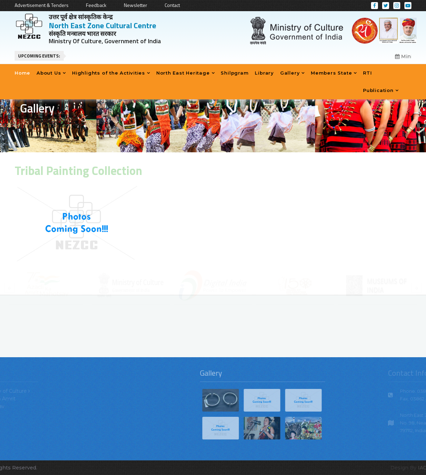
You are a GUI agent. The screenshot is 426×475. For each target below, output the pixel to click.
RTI (367, 73)
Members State (331, 73)
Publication (378, 90)
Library (264, 73)
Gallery (290, 73)
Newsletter (135, 5)
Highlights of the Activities (108, 73)
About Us (49, 73)
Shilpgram (234, 73)
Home (22, 73)
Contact (172, 5)
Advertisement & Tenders (42, 5)
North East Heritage (183, 73)
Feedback (96, 5)
